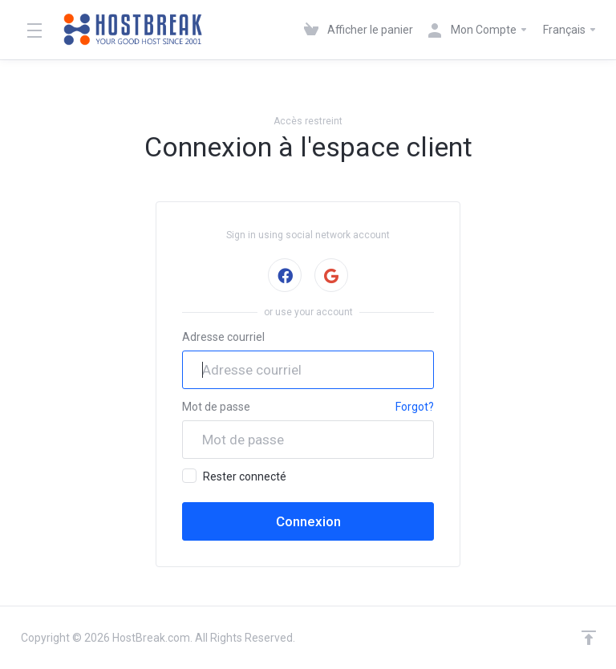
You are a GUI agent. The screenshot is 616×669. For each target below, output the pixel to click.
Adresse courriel (223, 336)
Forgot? (414, 406)
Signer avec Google (331, 275)
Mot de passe (216, 406)
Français (570, 29)
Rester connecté (234, 475)
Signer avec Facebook (284, 275)
